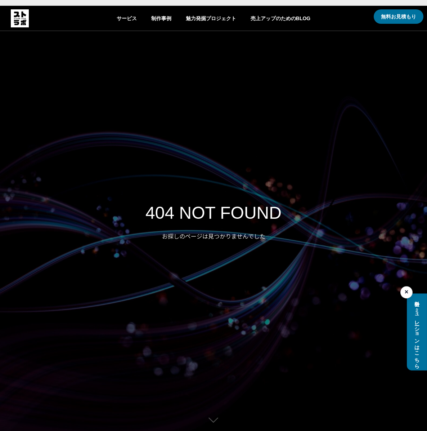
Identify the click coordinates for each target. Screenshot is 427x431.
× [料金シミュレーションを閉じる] (407, 292)
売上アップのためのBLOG (280, 18)
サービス (127, 18)
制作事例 (161, 18)
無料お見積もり (398, 16)
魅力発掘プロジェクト (211, 18)
